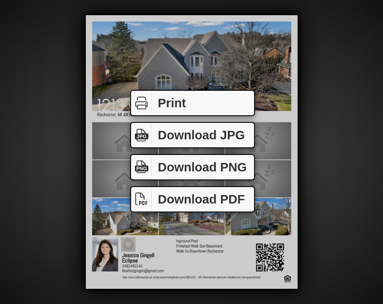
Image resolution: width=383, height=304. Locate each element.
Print (158, 103)
